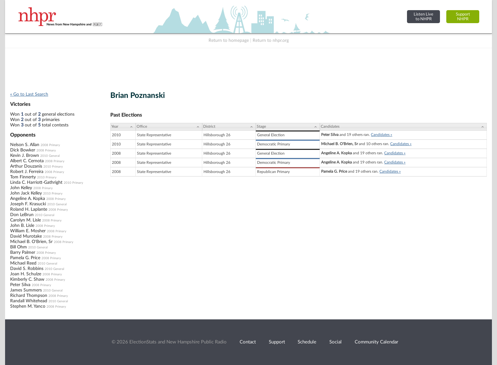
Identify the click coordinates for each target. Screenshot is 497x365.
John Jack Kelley (26, 193)
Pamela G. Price (25, 258)
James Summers (26, 290)
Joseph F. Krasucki (28, 204)
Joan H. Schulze (25, 274)
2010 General (50, 155)
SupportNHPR (463, 16)
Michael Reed (23, 263)
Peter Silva (20, 285)
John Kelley (21, 188)
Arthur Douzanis (26, 166)
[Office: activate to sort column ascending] (169, 127)
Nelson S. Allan (24, 145)
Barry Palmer (22, 252)
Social (335, 342)
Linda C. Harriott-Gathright (36, 182)
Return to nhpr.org (271, 40)
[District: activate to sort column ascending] (229, 127)
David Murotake (26, 236)
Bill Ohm (18, 247)
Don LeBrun (22, 215)
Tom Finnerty (23, 177)
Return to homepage (229, 40)
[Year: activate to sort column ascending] (123, 127)
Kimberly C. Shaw (27, 279)
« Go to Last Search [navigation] (29, 94)
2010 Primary (53, 166)
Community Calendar (376, 342)
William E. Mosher (28, 231)
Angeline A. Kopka (27, 198)
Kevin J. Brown (24, 155)
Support (277, 342)
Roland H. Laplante (28, 209)
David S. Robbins (26, 268)
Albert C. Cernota (27, 161)
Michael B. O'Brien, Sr (31, 242)
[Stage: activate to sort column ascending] (288, 127)
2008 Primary (50, 145)
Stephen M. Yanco (27, 306)
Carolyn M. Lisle (25, 220)
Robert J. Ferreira (26, 172)
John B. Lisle (22, 225)
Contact (248, 342)
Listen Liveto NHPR (423, 16)
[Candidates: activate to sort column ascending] (403, 127)
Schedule (307, 342)
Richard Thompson (28, 295)
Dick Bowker (22, 150)
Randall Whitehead (28, 301)
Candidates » (381, 135)
